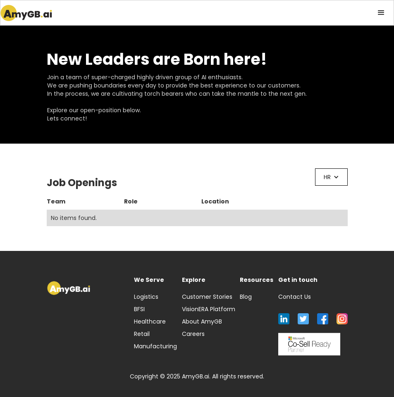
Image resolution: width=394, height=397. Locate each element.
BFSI (139, 309)
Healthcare (150, 321)
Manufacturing (155, 346)
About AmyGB (202, 321)
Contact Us (294, 297)
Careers (193, 334)
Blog (246, 297)
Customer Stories (207, 297)
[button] (381, 12)
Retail (142, 334)
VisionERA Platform (208, 309)
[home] (26, 12)
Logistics (146, 297)
